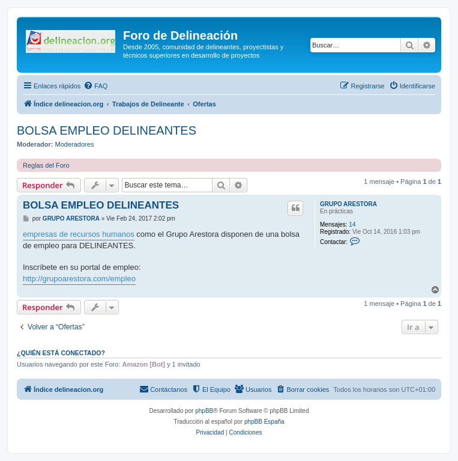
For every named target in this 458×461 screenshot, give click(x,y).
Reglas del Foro (46, 165)
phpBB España (264, 421)
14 (352, 224)
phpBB (204, 411)
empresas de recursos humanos (78, 234)
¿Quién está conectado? (61, 352)
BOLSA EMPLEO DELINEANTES (106, 130)
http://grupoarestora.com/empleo (79, 278)
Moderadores (74, 144)
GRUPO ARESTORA (348, 204)
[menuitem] (95, 86)
